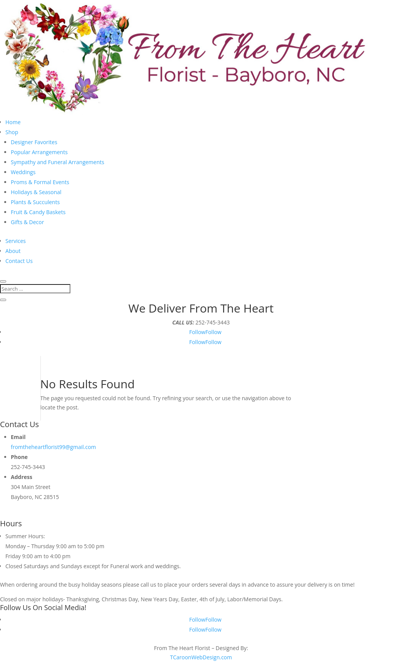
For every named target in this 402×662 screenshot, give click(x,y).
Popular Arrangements (39, 152)
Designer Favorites (34, 142)
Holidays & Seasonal (36, 192)
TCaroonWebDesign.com (201, 657)
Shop (11, 132)
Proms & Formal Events (40, 182)
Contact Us (19, 260)
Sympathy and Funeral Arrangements (57, 162)
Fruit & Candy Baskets (38, 212)
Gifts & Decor (27, 222)
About (12, 250)
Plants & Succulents (35, 202)
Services (15, 241)
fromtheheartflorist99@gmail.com (53, 447)
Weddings (23, 172)
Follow (213, 332)
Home (13, 122)
